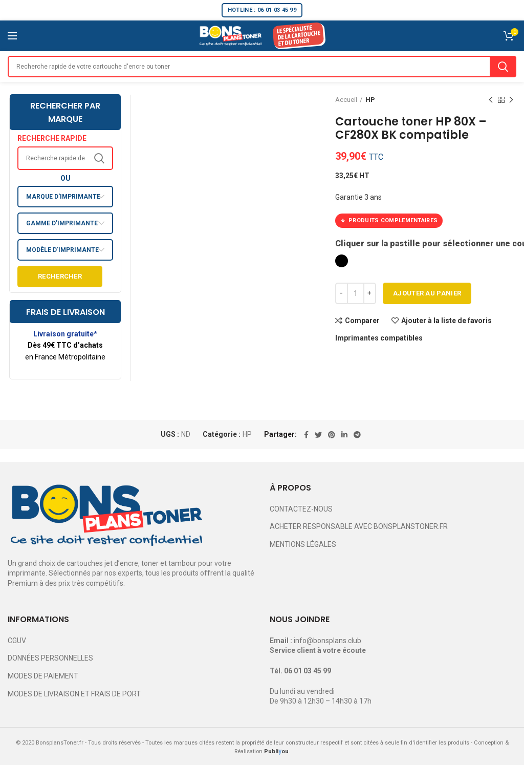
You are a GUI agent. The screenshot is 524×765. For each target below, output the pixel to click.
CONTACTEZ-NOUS (301, 509)
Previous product (491, 100)
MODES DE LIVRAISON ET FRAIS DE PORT (74, 694)
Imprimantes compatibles (379, 338)
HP (370, 99)
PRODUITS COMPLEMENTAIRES (389, 221)
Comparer (362, 320)
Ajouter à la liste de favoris (446, 320)
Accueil (346, 99)
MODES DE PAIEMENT (43, 676)
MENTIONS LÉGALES (303, 544)
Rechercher (60, 276)
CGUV (17, 640)
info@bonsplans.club (327, 640)
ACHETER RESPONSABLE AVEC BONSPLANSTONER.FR (359, 526)
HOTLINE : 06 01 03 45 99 (262, 10)
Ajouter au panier (427, 293)
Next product (511, 100)
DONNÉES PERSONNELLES (50, 658)
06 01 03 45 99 (307, 671)
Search (503, 66)
